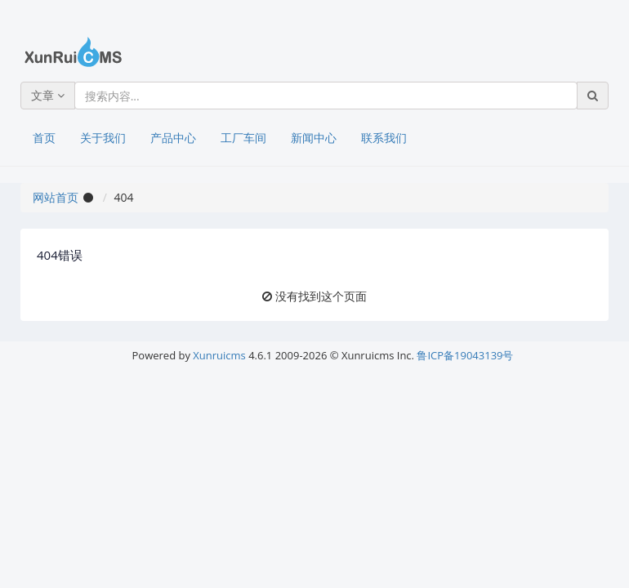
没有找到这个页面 (321, 296)
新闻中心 (314, 137)
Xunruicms (219, 355)
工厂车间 (243, 137)
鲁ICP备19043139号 (465, 355)
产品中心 (173, 137)
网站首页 (55, 197)
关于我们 (103, 137)
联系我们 (384, 137)
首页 (44, 137)
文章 (48, 95)
